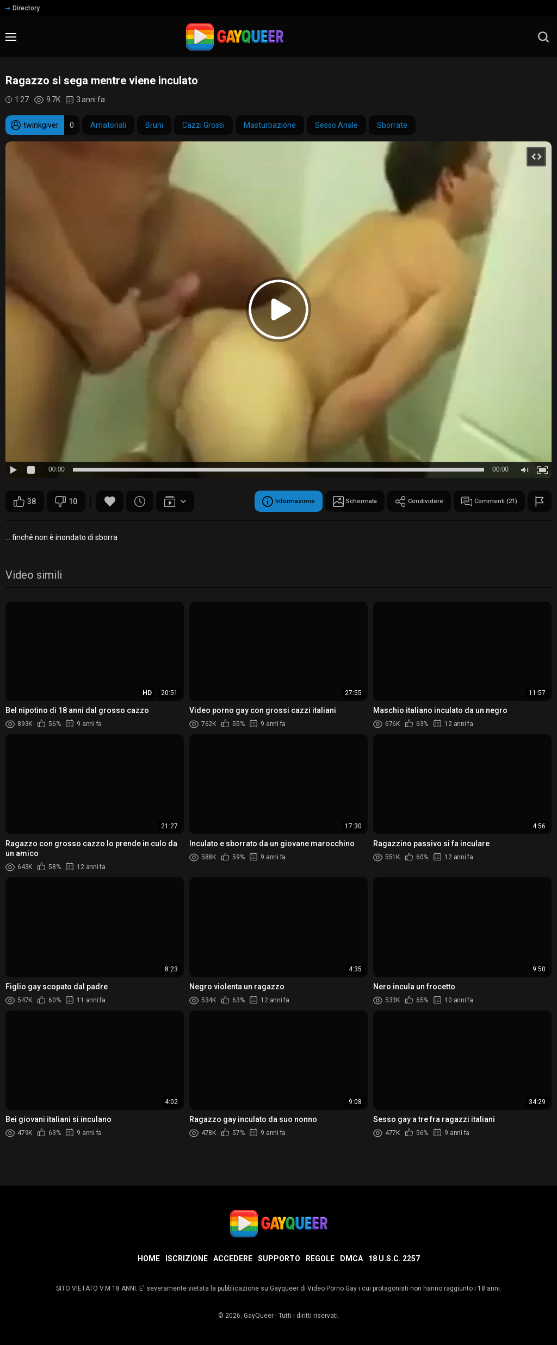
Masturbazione (270, 125)
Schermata (327, 501)
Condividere (401, 501)
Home (149, 1258)
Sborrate (392, 125)
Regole (320, 1258)
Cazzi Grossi (203, 125)
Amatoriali (108, 125)
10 (66, 501)
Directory (22, 8)
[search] (543, 37)
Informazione (250, 501)
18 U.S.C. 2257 (394, 1258)
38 (25, 501)
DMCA (351, 1258)
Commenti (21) (482, 501)
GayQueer (259, 1315)
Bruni (154, 125)
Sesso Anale (336, 125)
